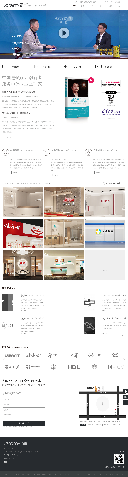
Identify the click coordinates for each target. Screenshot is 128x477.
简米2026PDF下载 (111, 183)
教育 (79, 474)
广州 (76, 2)
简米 (23, 474)
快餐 (101, 474)
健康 (73, 474)
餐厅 (95, 474)
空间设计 (34, 474)
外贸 (106, 474)
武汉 (85, 2)
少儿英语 (112, 474)
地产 (57, 474)
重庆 (94, 2)
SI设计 (18, 474)
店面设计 (29, 474)
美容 (12, 474)
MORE (122, 335)
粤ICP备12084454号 (11, 455)
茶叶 (84, 474)
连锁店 (67, 474)
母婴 (51, 474)
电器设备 (62, 474)
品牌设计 (40, 474)
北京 (81, 2)
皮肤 (7, 474)
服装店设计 (45, 474)
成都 (90, 2)
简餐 (90, 474)
